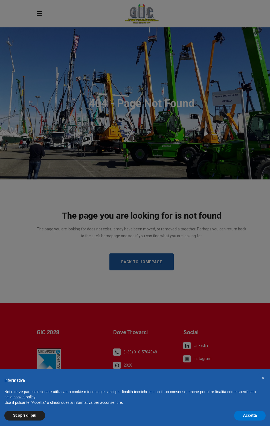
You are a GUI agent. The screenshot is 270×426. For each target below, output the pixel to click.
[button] (263, 377)
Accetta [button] (250, 415)
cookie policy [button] (24, 397)
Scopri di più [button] (24, 415)
